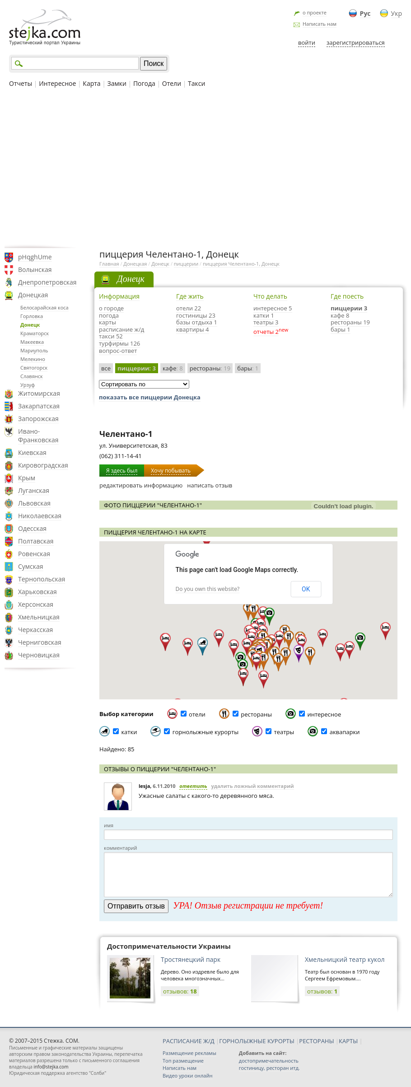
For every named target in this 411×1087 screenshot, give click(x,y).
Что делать (270, 296)
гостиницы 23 (195, 315)
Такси (196, 83)
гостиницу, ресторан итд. (269, 1067)
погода (109, 315)
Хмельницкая (39, 617)
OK (306, 589)
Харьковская (37, 591)
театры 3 (266, 322)
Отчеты (20, 83)
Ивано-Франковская (38, 435)
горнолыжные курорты (205, 732)
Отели (171, 83)
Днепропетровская (47, 282)
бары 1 (340, 329)
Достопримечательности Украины (169, 946)
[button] (269, 617)
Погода (144, 83)
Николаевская (39, 515)
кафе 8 (340, 315)
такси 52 (111, 336)
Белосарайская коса (44, 307)
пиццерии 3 (349, 308)
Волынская (35, 269)
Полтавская (36, 541)
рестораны (210, 368)
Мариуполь (34, 350)
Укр (396, 13)
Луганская (33, 490)
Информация (119, 296)
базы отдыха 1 (196, 322)
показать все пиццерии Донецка (150, 397)
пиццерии (186, 263)
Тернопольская (41, 579)
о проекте (315, 12)
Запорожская (38, 418)
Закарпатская (39, 406)
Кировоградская (43, 465)
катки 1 (263, 315)
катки (129, 732)
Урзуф (27, 384)
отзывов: (180, 991)
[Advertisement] (205, 166)
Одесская (32, 528)
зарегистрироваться (356, 42)
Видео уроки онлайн (187, 1075)
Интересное (57, 83)
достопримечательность (269, 1060)
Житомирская (39, 393)
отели (197, 714)
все (106, 368)
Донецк (30, 324)
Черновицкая (39, 655)
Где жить (190, 296)
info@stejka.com (50, 1067)
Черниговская (39, 642)
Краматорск (34, 333)
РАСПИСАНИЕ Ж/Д (189, 1041)
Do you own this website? (208, 589)
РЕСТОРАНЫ (316, 1041)
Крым (26, 477)
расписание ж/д (121, 329)
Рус (365, 13)
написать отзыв (209, 485)
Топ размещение (183, 1060)
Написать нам (319, 23)
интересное (324, 714)
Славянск (31, 376)
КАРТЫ (348, 1041)
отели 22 (188, 308)
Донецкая (33, 294)
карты (107, 322)
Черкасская (35, 629)
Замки (116, 83)
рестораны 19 (350, 322)
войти (306, 42)
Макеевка (32, 341)
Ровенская (34, 553)
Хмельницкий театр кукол (345, 959)
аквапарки (345, 732)
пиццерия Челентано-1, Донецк (241, 263)
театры (284, 732)
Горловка (31, 316)
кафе (173, 368)
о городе (111, 308)
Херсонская (35, 604)
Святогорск (33, 367)
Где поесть (347, 296)
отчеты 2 (266, 332)
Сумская (30, 566)
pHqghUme (35, 257)
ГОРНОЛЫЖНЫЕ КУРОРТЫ (256, 1041)
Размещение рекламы (189, 1053)
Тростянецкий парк (190, 959)
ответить (193, 785)
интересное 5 (272, 308)
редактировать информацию (140, 485)
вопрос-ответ (118, 351)
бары (247, 368)
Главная (109, 263)
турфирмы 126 (119, 343)
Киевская (32, 452)
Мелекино (32, 359)
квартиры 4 (192, 329)
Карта (91, 83)
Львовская (34, 503)
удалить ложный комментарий (252, 785)
